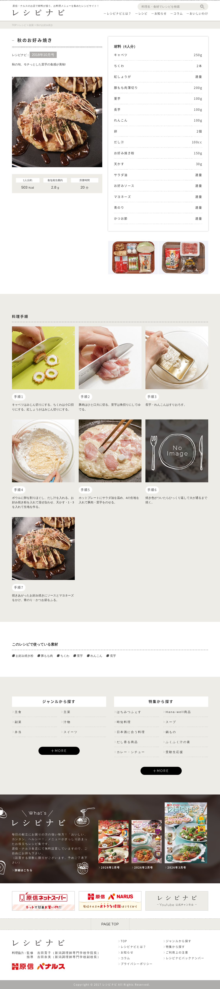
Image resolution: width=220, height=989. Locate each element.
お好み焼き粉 (22, 655)
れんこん (94, 655)
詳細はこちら (24, 870)
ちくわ (63, 655)
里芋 (78, 655)
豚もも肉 (45, 655)
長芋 (111, 655)
